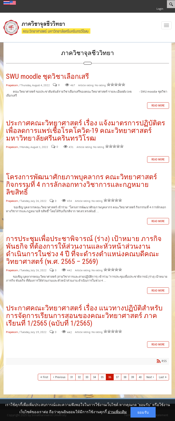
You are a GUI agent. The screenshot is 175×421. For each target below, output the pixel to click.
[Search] (171, 4)
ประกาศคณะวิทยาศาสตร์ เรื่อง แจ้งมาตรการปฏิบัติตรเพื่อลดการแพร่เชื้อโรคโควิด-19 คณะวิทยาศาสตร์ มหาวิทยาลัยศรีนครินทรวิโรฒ (85, 130)
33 (87, 377)
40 (140, 377)
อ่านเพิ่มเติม (117, 411)
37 (117, 377)
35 (102, 377)
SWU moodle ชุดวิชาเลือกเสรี (47, 76)
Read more (158, 105)
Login (160, 8)
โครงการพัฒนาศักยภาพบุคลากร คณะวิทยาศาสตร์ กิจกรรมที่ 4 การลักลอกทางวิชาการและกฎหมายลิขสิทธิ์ (81, 184)
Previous (60, 377)
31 (71, 377)
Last (161, 377)
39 (132, 377)
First (45, 377)
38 (125, 377)
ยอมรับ (143, 412)
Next (149, 377)
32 (79, 377)
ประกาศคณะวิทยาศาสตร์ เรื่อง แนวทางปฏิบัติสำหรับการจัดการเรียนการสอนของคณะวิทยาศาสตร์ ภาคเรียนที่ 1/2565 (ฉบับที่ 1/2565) (84, 315)
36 (109, 377)
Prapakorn (12, 85)
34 (94, 377)
